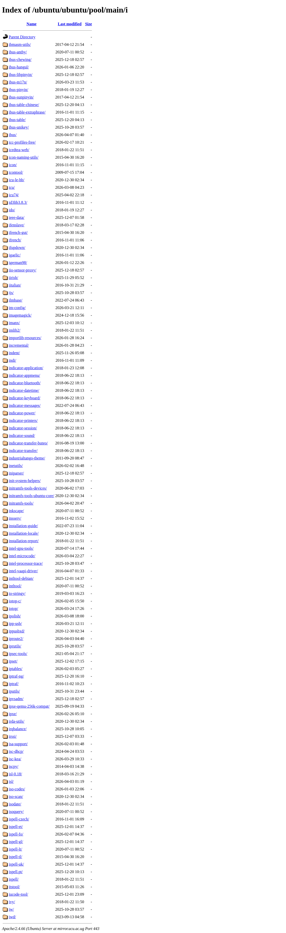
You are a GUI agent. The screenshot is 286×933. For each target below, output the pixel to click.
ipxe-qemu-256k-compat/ (29, 706)
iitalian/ (15, 285)
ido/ (12, 210)
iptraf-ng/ (16, 676)
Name (32, 24)
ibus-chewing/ (20, 59)
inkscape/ (16, 511)
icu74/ (14, 195)
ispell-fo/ (16, 834)
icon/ (13, 165)
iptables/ (15, 669)
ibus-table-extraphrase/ (27, 112)
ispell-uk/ (16, 864)
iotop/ (13, 608)
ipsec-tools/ (18, 653)
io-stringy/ (17, 593)
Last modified (70, 24)
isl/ (11, 781)
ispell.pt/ (16, 872)
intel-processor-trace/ (26, 563)
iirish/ (13, 277)
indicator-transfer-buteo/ (28, 443)
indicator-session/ (23, 428)
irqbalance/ (18, 729)
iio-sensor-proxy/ (22, 270)
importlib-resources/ (25, 338)
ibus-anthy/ (18, 52)
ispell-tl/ (15, 857)
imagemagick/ (20, 315)
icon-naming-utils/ (23, 157)
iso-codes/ (17, 789)
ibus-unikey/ (19, 127)
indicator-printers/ (23, 420)
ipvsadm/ (16, 699)
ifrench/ (15, 240)
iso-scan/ (16, 796)
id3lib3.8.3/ (18, 202)
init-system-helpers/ (25, 481)
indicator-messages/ (25, 405)
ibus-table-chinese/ (24, 105)
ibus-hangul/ (19, 67)
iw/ (11, 909)
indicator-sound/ (22, 435)
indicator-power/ (22, 413)
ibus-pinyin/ (18, 89)
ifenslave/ (16, 225)
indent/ (14, 353)
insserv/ (15, 518)
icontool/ (16, 172)
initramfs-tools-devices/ (28, 488)
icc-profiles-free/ (22, 142)
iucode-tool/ (18, 894)
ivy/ (12, 902)
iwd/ (12, 917)
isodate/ (15, 804)
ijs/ (11, 293)
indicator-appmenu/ (24, 375)
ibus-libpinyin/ (20, 74)
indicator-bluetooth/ (25, 383)
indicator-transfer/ (23, 450)
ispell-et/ (16, 826)
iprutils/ (15, 646)
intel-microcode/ (22, 556)
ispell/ (14, 879)
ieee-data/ (16, 217)
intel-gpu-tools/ (21, 548)
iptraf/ (14, 684)
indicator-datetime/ (24, 390)
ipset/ (13, 661)
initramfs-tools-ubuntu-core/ (31, 496)
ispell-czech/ (19, 819)
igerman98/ (18, 262)
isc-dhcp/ (16, 751)
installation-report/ (24, 541)
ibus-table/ (17, 120)
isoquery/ (16, 811)
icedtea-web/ (19, 150)
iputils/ (14, 691)
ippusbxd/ (17, 631)
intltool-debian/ (21, 578)
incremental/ (19, 345)
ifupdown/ (17, 247)
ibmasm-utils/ (20, 44)
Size (88, 24)
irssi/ (13, 736)
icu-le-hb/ (16, 180)
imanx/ (14, 323)
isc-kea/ (15, 759)
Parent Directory (22, 37)
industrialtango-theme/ (27, 458)
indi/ (12, 360)
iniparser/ (16, 473)
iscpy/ (13, 766)
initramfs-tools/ (21, 503)
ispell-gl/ (16, 841)
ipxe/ (13, 714)
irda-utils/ (16, 721)
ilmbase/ (15, 300)
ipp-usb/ (15, 623)
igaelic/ (15, 255)
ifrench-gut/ (18, 232)
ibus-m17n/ (18, 82)
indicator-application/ (26, 368)
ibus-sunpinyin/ (21, 97)
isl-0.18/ (15, 774)
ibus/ (13, 135)
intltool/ (15, 586)
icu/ (12, 187)
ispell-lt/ (15, 849)
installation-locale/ (24, 533)
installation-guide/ (23, 526)
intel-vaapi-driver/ (23, 571)
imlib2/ (14, 330)
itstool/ (14, 887)
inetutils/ (16, 465)
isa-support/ (18, 744)
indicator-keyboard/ (24, 398)
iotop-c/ (15, 601)
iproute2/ (16, 638)
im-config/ (17, 308)
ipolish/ (15, 616)
